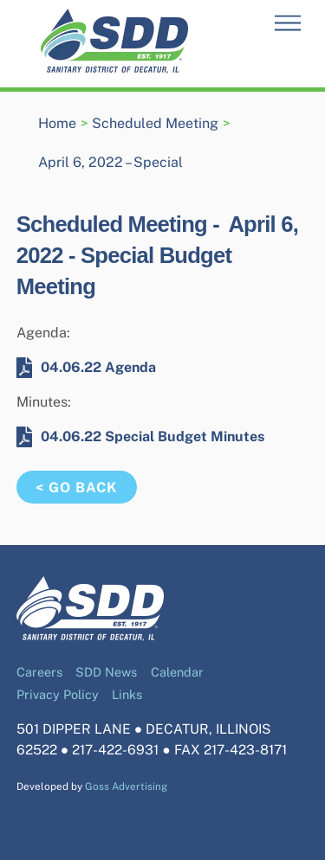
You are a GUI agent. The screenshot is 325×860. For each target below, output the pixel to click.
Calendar (177, 671)
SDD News (106, 671)
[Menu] (288, 24)
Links (127, 694)
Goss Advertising (126, 786)
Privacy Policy (57, 694)
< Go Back (76, 487)
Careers (39, 671)
